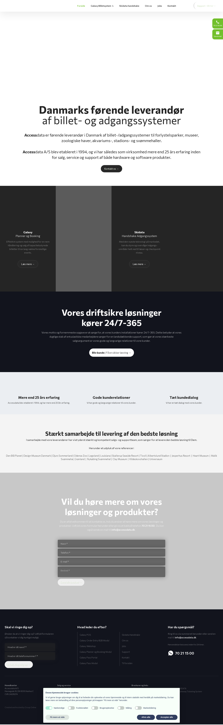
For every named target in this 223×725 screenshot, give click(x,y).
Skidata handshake (129, 5)
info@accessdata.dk (123, 529)
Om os (148, 5)
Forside (81, 5)
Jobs (159, 5)
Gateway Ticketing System (190, 692)
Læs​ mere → (28, 264)
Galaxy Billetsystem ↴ (102, 5)
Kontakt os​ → (111, 168)
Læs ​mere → (139, 264)
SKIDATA (182, 689)
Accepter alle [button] (167, 717)
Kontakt (172, 5)
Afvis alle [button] (146, 717)
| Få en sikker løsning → (111, 352)
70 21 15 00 (148, 525)
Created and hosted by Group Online (20, 708)
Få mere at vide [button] (57, 717)
